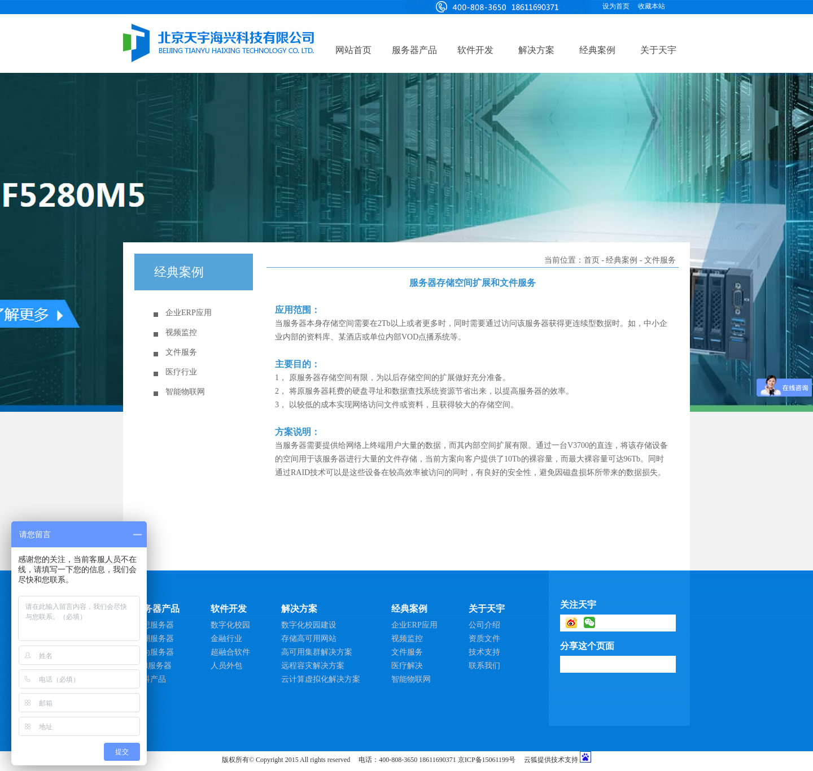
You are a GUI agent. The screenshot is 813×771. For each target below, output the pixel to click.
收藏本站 (651, 6)
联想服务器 (154, 625)
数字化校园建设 (308, 625)
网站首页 (353, 50)
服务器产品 (414, 50)
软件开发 (475, 50)
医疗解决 (407, 665)
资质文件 (484, 638)
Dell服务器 (153, 665)
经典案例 (597, 50)
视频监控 (181, 332)
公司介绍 (484, 625)
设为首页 (616, 6)
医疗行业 (181, 372)
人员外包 (226, 665)
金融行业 (226, 638)
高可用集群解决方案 (316, 652)
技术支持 (484, 652)
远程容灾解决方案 (312, 665)
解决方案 (536, 50)
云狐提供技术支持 (551, 760)
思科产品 (150, 679)
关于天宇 (658, 50)
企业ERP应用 (188, 312)
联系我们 (484, 665)
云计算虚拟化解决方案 (320, 679)
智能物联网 (185, 391)
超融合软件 (230, 652)
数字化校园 (230, 625)
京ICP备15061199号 (486, 760)
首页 (592, 260)
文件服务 (181, 352)
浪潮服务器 (154, 638)
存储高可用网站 (308, 638)
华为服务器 (154, 652)
